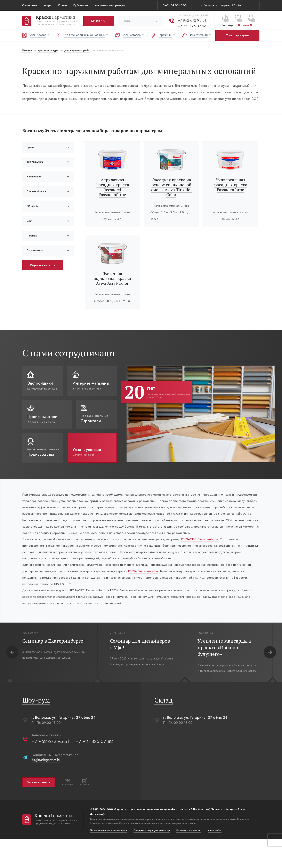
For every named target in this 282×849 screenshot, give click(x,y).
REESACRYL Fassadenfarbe (205, 547)
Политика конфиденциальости (151, 840)
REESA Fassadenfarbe (146, 579)
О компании (29, 5)
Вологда (245, 24)
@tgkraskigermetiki (45, 769)
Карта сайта (214, 840)
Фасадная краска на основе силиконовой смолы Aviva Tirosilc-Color (171, 187)
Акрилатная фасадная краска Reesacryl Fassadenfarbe (112, 187)
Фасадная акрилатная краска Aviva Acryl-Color (112, 278)
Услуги (47, 5)
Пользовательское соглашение (108, 840)
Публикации (80, 5)
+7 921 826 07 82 (192, 25)
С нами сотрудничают (68, 353)
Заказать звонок (38, 792)
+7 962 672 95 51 (192, 19)
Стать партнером (237, 35)
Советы (62, 5)
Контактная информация (110, 5)
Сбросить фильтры (42, 265)
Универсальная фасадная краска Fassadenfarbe (230, 184)
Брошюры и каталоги (188, 840)
